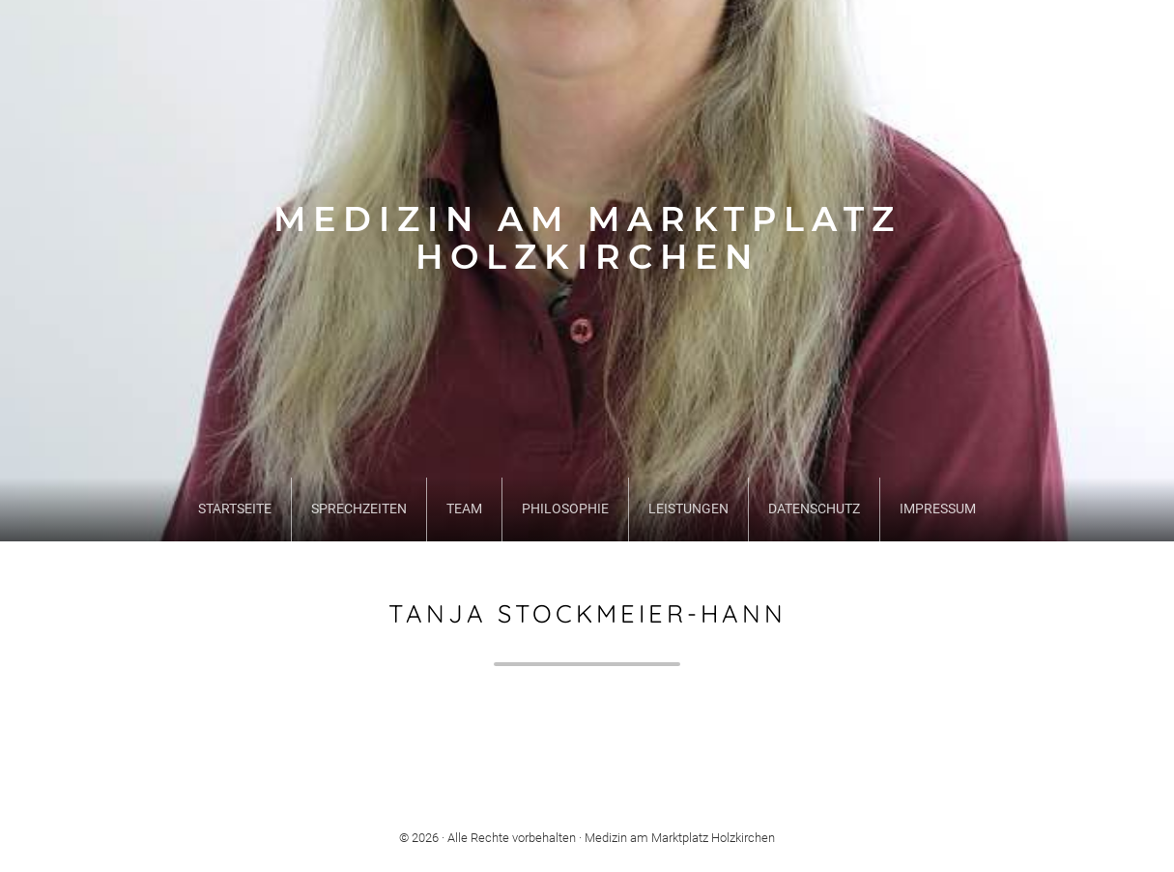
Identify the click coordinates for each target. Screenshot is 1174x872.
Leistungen (688, 509)
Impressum (938, 509)
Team (464, 509)
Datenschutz (814, 509)
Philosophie (565, 509)
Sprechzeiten (359, 509)
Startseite (235, 509)
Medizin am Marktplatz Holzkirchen (587, 238)
